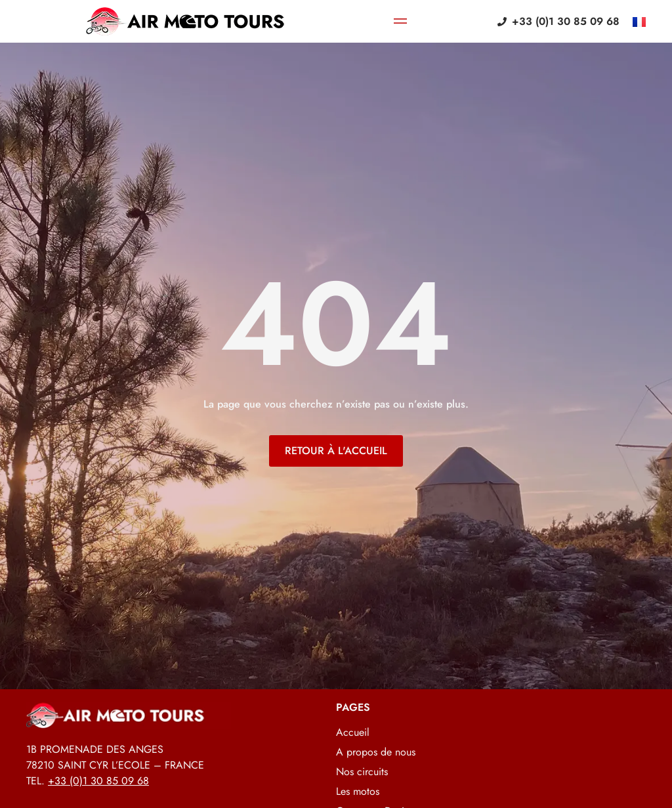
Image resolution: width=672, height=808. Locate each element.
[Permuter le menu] (400, 21)
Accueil (352, 732)
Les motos (357, 791)
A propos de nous (375, 752)
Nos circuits (362, 771)
